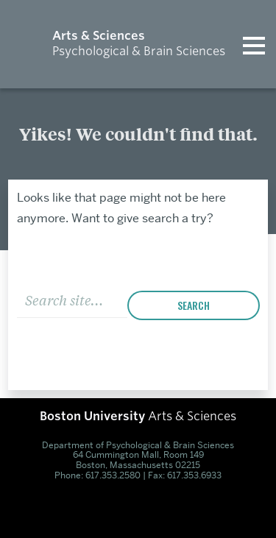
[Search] (72, 298)
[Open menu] (254, 44)
